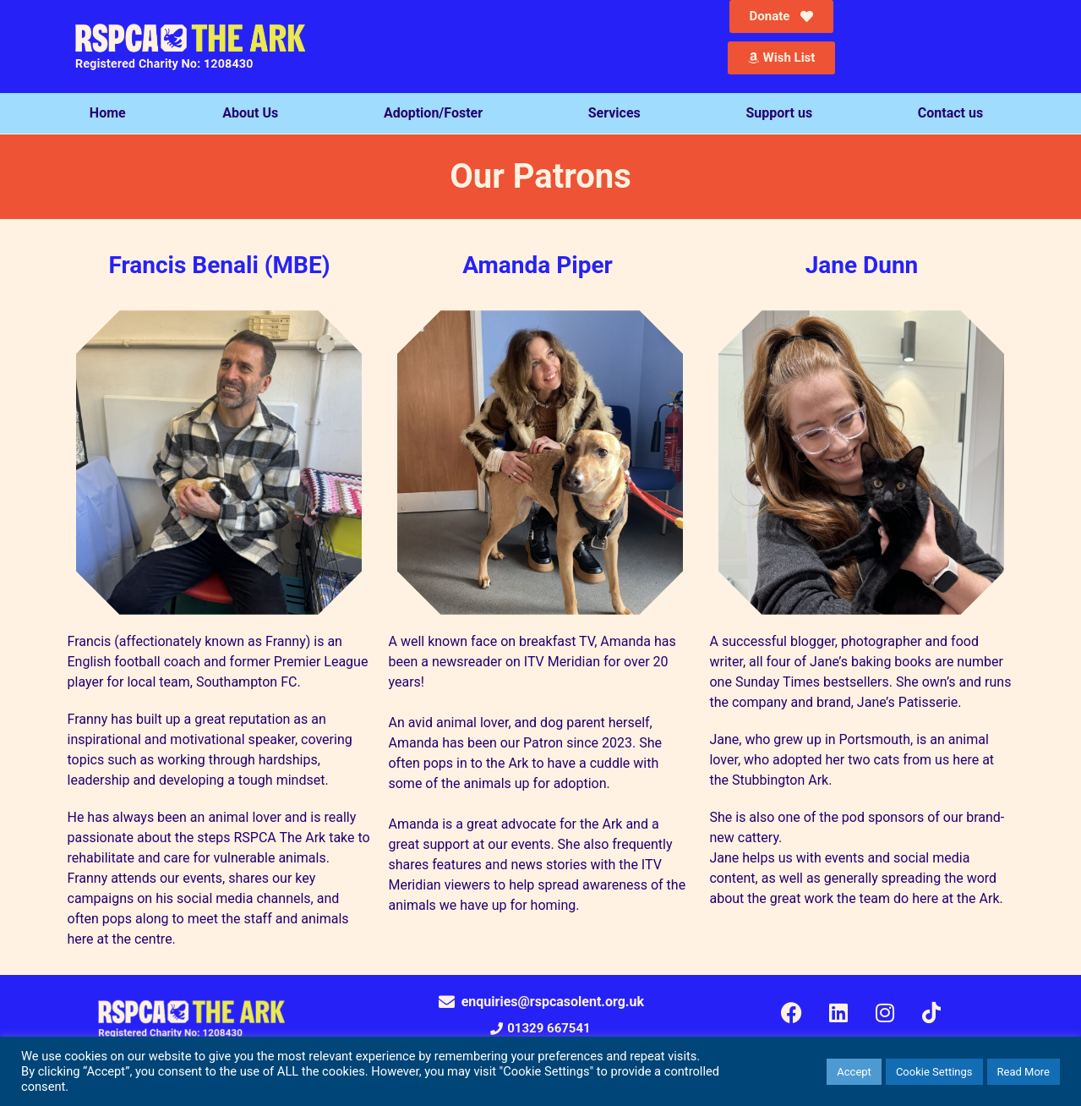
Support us (783, 113)
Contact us (954, 113)
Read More (1023, 1071)
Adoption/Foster (437, 113)
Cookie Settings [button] (934, 1071)
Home (108, 113)
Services (618, 113)
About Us (254, 113)
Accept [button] (854, 1071)
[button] (540, 1028)
